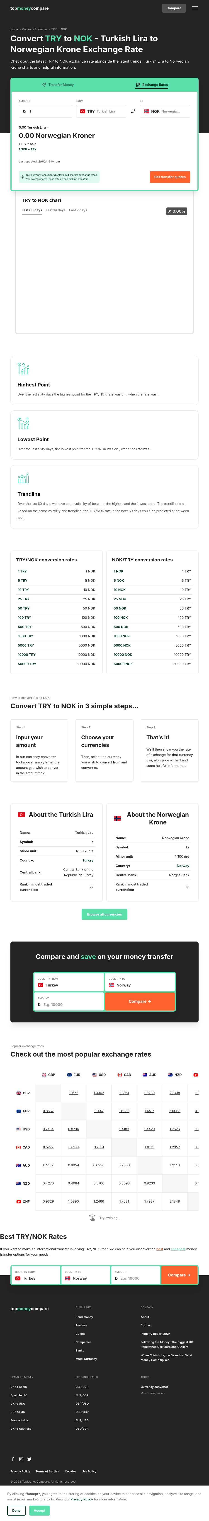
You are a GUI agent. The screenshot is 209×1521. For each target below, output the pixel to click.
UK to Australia (20, 1428)
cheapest (178, 1249)
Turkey (87, 860)
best (159, 1249)
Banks (79, 1350)
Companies (83, 1342)
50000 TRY (27, 664)
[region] (56, 618)
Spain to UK (18, 1395)
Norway (183, 866)
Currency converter (154, 1387)
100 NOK (121, 618)
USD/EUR (81, 1428)
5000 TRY (26, 645)
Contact (146, 1325)
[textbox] (100, 111)
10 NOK (120, 590)
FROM (79, 101)
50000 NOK (123, 664)
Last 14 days (56, 210)
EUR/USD (81, 1420)
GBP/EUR (81, 1387)
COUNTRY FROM (48, 978)
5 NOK (119, 581)
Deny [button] (16, 1511)
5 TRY (22, 581)
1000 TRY (25, 636)
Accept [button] (39, 1511)
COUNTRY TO (117, 978)
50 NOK (120, 608)
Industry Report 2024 (156, 1333)
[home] (29, 8)
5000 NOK (122, 645)
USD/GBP (82, 1412)
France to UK (19, 1420)
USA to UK (17, 1412)
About (145, 1317)
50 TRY (24, 608)
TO (141, 101)
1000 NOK (122, 636)
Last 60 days (32, 210)
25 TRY (23, 599)
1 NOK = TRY (27, 149)
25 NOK (120, 599)
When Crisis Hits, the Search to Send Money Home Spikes (166, 1358)
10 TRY (23, 590)
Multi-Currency (86, 1359)
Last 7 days (78, 210)
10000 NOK (123, 655)
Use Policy (89, 1471)
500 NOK (121, 627)
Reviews (81, 1325)
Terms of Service (47, 1471)
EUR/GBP (81, 1395)
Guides (80, 1333)
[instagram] (21, 1459)
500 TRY (25, 627)
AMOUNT (24, 101)
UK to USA (17, 1403)
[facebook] (13, 1459)
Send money (84, 1317)
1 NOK (119, 571)
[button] (194, 8)
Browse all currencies (104, 914)
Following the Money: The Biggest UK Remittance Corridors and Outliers (167, 1344)
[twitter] (29, 1459)
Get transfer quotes (170, 177)
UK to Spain (18, 1387)
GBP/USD (82, 1403)
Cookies (70, 1471)
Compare (174, 8)
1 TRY (22, 571)
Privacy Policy (20, 1471)
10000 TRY (27, 655)
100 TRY (24, 618)
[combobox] (101, 111)
